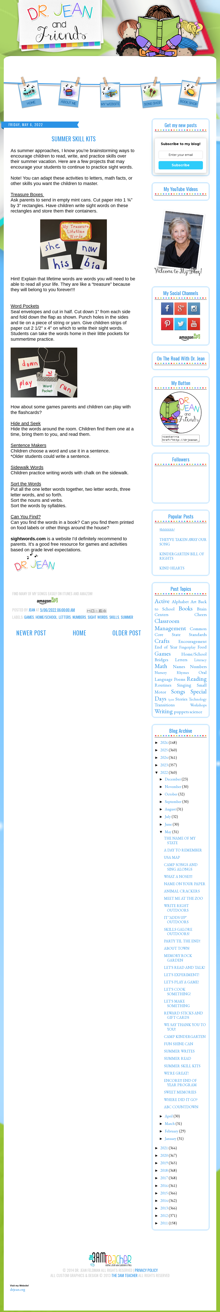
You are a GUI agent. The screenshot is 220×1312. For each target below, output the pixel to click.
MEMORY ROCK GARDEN (178, 959)
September (173, 802)
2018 (164, 1171)
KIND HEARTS (171, 569)
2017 (164, 1179)
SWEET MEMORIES (180, 1093)
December (173, 780)
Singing (184, 686)
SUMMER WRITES (179, 1052)
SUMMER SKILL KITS (182, 1067)
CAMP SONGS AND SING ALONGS (181, 868)
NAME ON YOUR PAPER (184, 885)
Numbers (79, 617)
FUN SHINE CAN (178, 1045)
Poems (179, 680)
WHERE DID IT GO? (181, 1100)
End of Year (166, 648)
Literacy (200, 661)
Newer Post (31, 633)
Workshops (198, 706)
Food (202, 648)
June (169, 825)
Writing (164, 712)
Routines (163, 686)
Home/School (46, 617)
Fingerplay (187, 648)
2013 (164, 1209)
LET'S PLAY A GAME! (181, 983)
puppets (181, 713)
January (171, 1139)
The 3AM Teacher (124, 1276)
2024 (164, 758)
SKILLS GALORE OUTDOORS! (178, 933)
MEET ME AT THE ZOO (183, 899)
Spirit (171, 701)
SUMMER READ (177, 1059)
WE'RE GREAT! (176, 1074)
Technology (198, 700)
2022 (164, 773)
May (168, 833)
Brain (202, 610)
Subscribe (181, 165)
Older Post (126, 633)
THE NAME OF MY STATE (179, 841)
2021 (164, 1149)
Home (79, 633)
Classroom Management (170, 625)
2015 (164, 1194)
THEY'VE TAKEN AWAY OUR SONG (183, 543)
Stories (181, 700)
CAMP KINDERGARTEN (185, 1037)
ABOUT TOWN (176, 949)
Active (162, 602)
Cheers (200, 616)
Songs (178, 693)
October (171, 795)
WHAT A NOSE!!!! (178, 877)
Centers (161, 616)
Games (29, 617)
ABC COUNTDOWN (181, 1108)
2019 (164, 1164)
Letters (65, 617)
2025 (164, 751)
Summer (127, 617)
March (170, 1124)
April (169, 1117)
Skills (114, 617)
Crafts (162, 642)
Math (161, 667)
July (168, 817)
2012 (164, 1216)
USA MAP (172, 858)
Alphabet (180, 603)
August (171, 810)
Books (185, 610)
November (173, 787)
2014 (164, 1201)
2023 (164, 766)
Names (179, 668)
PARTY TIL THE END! (182, 942)
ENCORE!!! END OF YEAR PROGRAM (180, 1084)
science (196, 713)
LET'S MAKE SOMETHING (177, 1004)
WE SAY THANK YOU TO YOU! (185, 1028)
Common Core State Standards (181, 633)
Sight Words (98, 617)
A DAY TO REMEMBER (183, 851)
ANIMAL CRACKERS (182, 892)
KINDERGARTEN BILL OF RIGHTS (181, 557)
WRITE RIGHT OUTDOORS (176, 909)
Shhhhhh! (167, 531)
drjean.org (17, 1290)
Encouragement (192, 642)
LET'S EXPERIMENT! (181, 976)
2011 (164, 1224)
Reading (197, 680)
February (172, 1132)
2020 (164, 1156)
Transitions (165, 706)
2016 (164, 1186)
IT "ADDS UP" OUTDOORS (176, 921)
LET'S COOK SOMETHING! (177, 993)
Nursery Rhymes (172, 673)
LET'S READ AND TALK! (184, 968)
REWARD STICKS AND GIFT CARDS (183, 1016)
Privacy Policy (146, 1271)
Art (193, 603)
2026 (164, 743)
